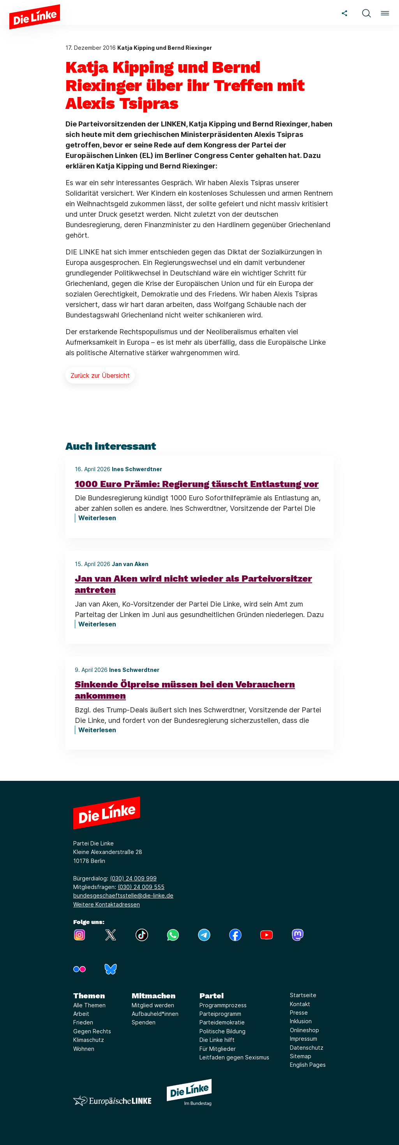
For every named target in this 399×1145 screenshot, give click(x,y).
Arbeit (81, 1013)
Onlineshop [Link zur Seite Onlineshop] (304, 1030)
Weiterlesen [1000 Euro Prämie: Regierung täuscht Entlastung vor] (97, 518)
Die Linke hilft (217, 1039)
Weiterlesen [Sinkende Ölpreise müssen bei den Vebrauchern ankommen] (97, 730)
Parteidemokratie (222, 1022)
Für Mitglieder (218, 1048)
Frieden (83, 1022)
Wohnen (83, 1048)
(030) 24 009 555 (141, 887)
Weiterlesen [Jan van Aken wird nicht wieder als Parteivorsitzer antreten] (97, 624)
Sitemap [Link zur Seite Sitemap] (300, 1056)
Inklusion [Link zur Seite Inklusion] (301, 1021)
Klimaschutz (88, 1039)
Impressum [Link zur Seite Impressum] (303, 1038)
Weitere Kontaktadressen (106, 904)
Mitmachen (153, 995)
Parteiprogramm (220, 1013)
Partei (212, 995)
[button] (366, 12)
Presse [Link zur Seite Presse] (299, 1012)
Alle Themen (89, 1005)
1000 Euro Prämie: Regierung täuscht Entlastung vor (197, 484)
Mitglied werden (153, 1005)
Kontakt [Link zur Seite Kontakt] (300, 1004)
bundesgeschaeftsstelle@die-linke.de (123, 895)
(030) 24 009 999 (133, 878)
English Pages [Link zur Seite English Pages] (308, 1064)
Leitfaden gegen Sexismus (234, 1057)
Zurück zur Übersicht (100, 375)
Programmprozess (223, 1005)
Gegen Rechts (92, 1031)
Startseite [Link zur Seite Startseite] (303, 995)
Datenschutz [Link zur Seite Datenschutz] (306, 1047)
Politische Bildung (222, 1031)
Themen (89, 995)
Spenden (143, 1022)
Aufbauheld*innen (155, 1013)
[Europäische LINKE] (112, 1101)
